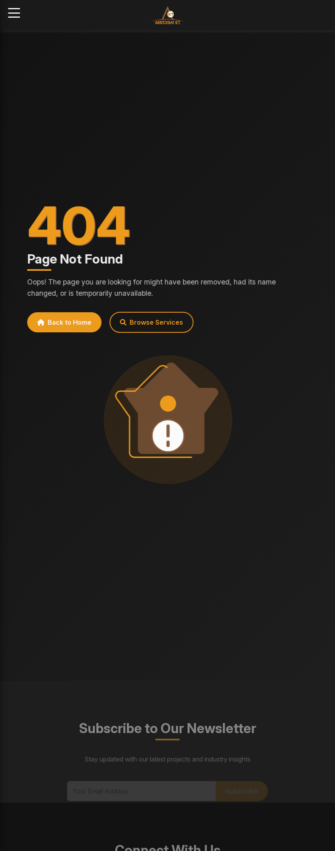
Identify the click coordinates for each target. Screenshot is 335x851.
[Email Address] (141, 795)
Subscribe (242, 795)
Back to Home (61, 322)
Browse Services (148, 322)
